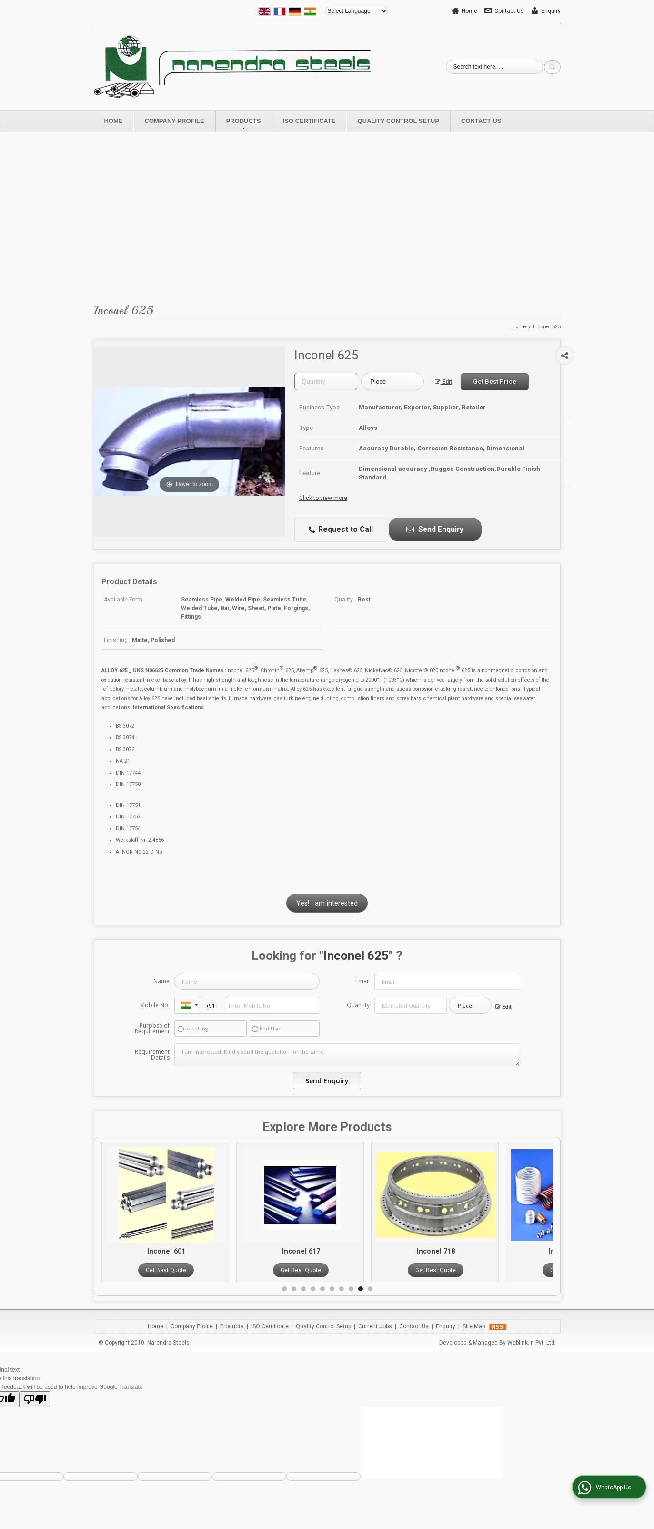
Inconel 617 (321, 1251)
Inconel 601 (187, 1251)
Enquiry (551, 11)
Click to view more (323, 498)
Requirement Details (152, 1054)
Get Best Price (494, 381)
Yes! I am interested (327, 903)
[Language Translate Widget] (356, 11)
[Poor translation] (35, 1399)
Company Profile (174, 120)
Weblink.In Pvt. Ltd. (531, 1342)
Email (362, 981)
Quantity (358, 1005)
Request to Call (341, 529)
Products (243, 123)
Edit (443, 381)
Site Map (474, 1326)
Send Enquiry (435, 529)
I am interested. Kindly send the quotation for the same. (347, 1054)
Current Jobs (375, 1326)
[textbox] (392, 381)
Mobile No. (155, 1005)
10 (370, 1288)
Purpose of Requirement (152, 1028)
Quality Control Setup (398, 120)
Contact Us (509, 11)
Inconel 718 (456, 1251)
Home (469, 11)
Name (161, 981)
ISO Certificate (309, 120)
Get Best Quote (186, 1270)
